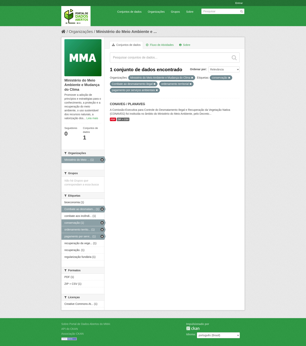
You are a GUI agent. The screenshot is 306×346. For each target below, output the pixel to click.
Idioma (190, 334)
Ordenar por (198, 69)
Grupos (175, 11)
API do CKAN (69, 328)
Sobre (189, 11)
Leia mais (92, 118)
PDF (113, 119)
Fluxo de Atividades (159, 44)
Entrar (239, 3)
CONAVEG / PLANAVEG (127, 104)
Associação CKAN (72, 333)
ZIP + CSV (123, 119)
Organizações (156, 11)
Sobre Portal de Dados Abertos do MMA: (86, 324)
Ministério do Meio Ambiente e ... (126, 31)
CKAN (192, 328)
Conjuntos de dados (129, 11)
